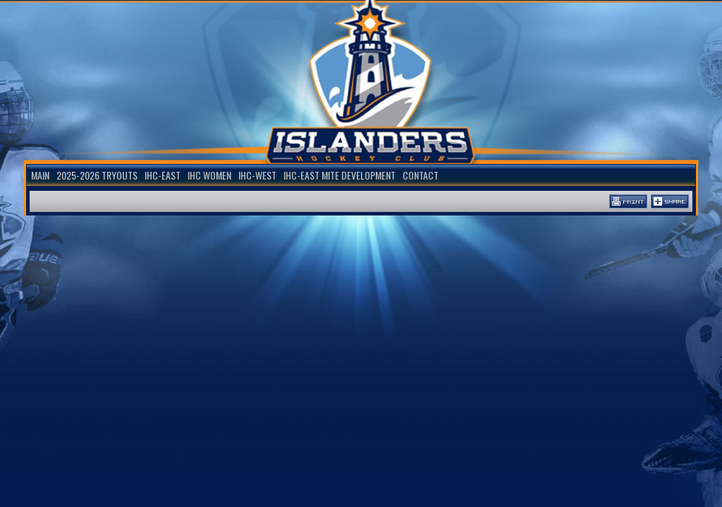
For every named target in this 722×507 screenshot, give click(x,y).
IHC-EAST (162, 175)
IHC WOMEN (209, 175)
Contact (421, 175)
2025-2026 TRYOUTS (96, 175)
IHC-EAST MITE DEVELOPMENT (339, 175)
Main (40, 175)
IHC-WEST (257, 175)
